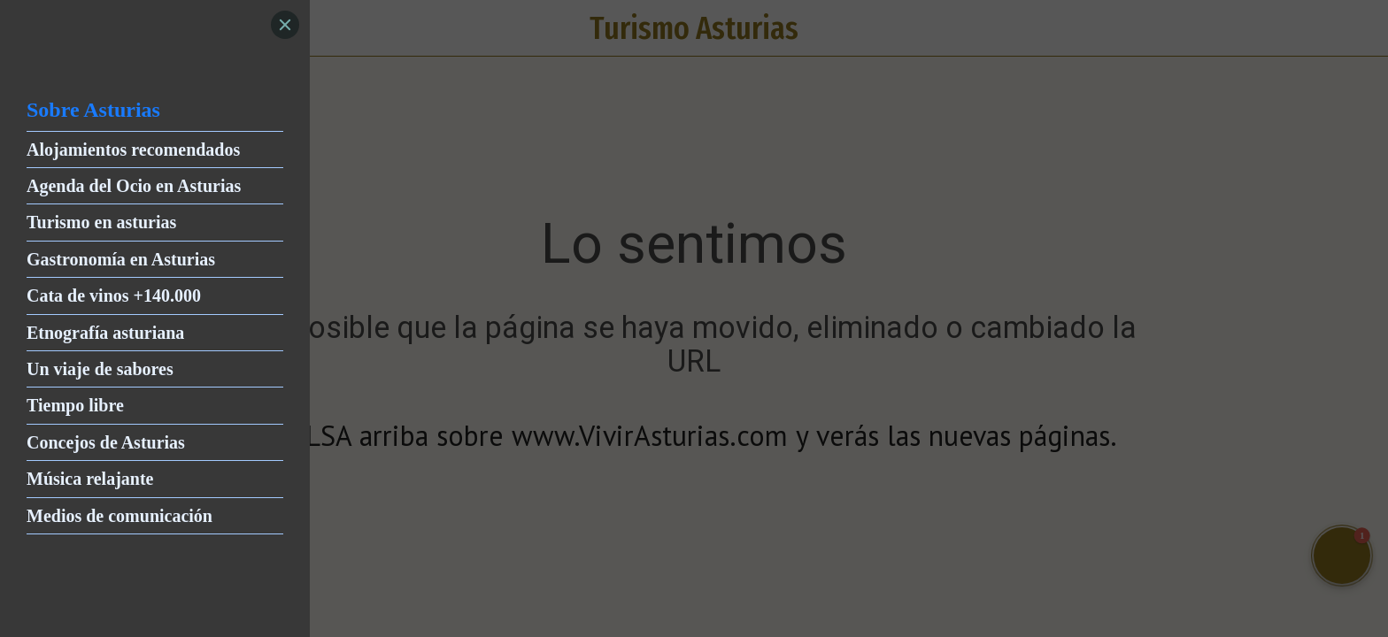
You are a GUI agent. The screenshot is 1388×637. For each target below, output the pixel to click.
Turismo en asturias (101, 222)
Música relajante (90, 478)
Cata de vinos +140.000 (114, 295)
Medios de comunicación (119, 516)
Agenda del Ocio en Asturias (134, 186)
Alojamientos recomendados (133, 149)
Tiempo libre (75, 405)
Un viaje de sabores (100, 369)
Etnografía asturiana (105, 332)
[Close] (285, 25)
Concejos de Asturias (106, 442)
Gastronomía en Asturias (121, 259)
